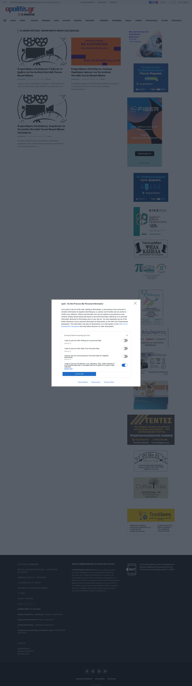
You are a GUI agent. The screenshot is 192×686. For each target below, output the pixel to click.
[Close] (136, 304)
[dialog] (96, 343)
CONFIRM (79, 374)
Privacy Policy (109, 382)
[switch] (125, 340)
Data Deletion (83, 382)
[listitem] (96, 335)
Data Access (95, 382)
